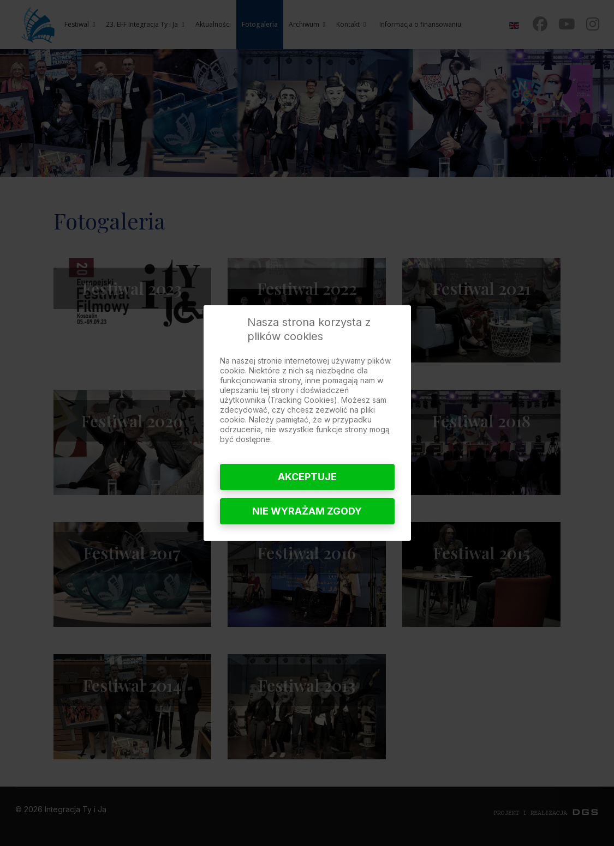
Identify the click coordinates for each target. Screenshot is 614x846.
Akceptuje (307, 476)
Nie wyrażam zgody (307, 511)
